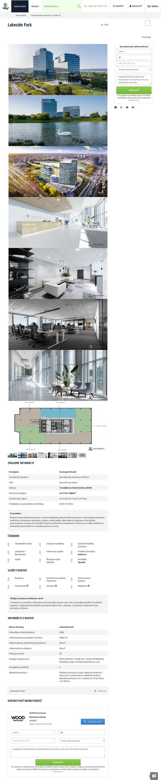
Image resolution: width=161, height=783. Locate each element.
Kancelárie (20, 6)
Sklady (35, 6)
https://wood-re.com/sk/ (40, 723)
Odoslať (58, 762)
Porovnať (146, 37)
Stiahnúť (100, 691)
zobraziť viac (58, 771)
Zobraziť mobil (92, 721)
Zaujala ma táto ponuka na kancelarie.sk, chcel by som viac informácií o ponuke (58, 752)
